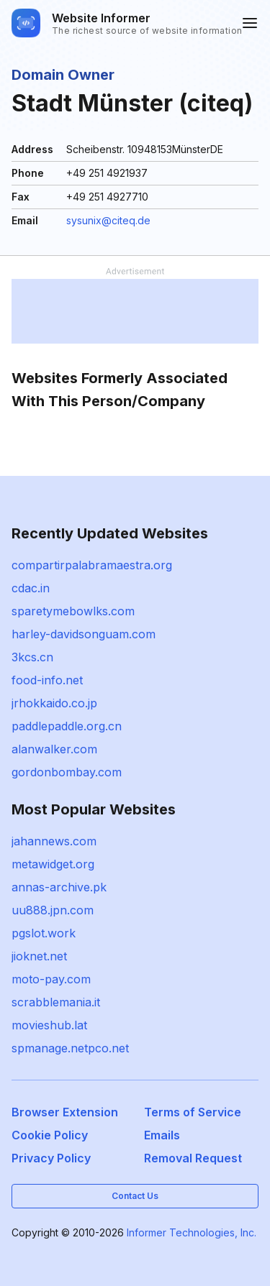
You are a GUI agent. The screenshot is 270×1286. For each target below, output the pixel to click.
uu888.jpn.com (53, 910)
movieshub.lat (49, 1025)
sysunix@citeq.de (108, 220)
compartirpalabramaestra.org (92, 565)
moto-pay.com (51, 979)
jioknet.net (39, 956)
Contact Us (135, 1195)
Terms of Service (192, 1112)
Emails (162, 1135)
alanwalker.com (54, 749)
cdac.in (31, 588)
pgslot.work (44, 933)
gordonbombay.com (67, 772)
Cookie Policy (50, 1135)
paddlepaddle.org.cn (67, 726)
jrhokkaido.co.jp (54, 703)
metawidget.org (53, 864)
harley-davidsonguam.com (84, 634)
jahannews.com (54, 841)
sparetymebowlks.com (73, 611)
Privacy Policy (51, 1158)
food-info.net (47, 680)
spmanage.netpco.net (70, 1048)
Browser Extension (65, 1112)
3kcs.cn (32, 657)
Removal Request (193, 1158)
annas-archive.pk (59, 887)
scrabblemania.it (56, 1002)
